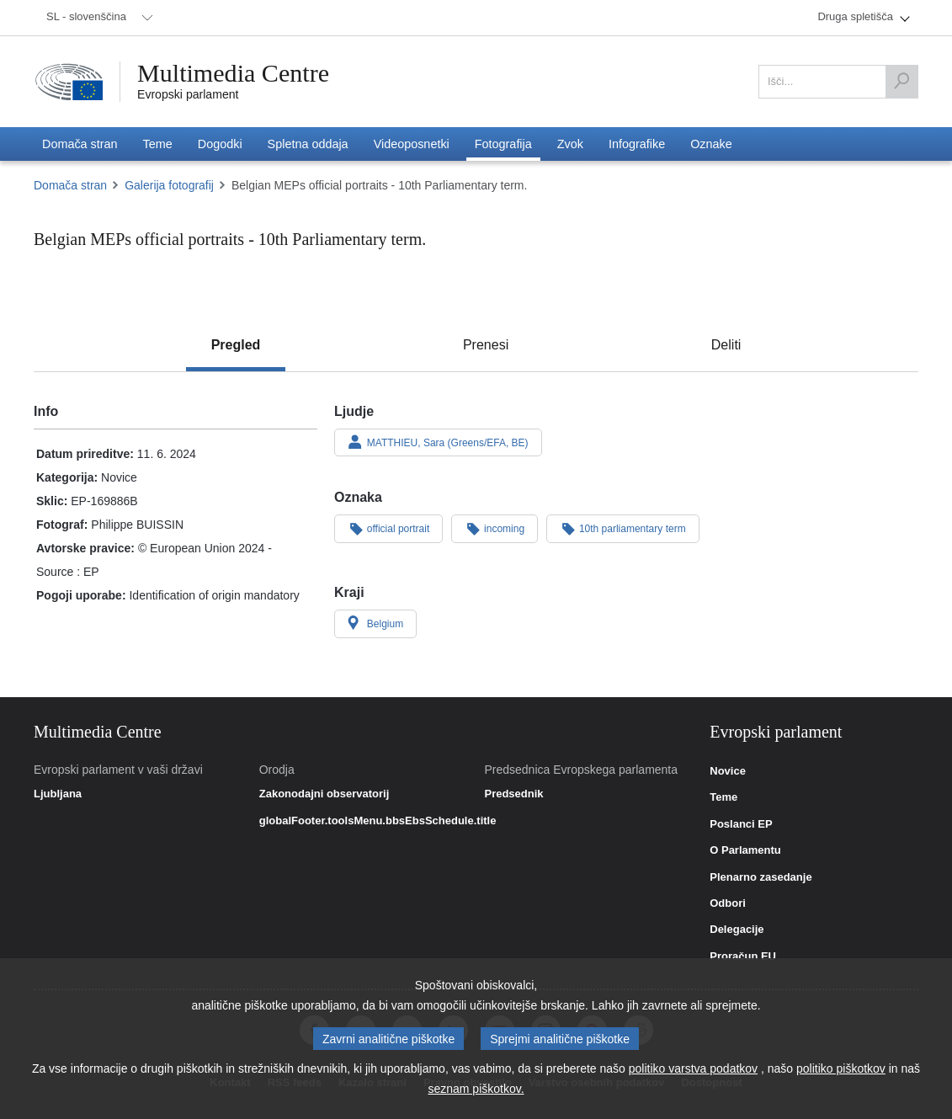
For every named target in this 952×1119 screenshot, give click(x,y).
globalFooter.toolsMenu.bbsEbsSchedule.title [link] (378, 821)
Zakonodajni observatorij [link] (324, 794)
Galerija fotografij (169, 185)
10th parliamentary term (623, 528)
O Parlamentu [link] (745, 850)
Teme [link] (723, 797)
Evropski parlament (188, 94)
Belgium (375, 623)
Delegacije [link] (736, 929)
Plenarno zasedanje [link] (760, 877)
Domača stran (70, 185)
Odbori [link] (728, 903)
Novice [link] (728, 771)
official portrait (388, 528)
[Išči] (901, 82)
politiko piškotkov (841, 1068)
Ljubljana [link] (58, 794)
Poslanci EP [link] (741, 824)
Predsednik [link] (513, 794)
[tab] (236, 345)
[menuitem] (97, 17)
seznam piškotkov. (476, 1088)
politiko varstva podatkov (693, 1068)
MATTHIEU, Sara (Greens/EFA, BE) (438, 442)
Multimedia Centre (233, 73)
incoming (494, 528)
